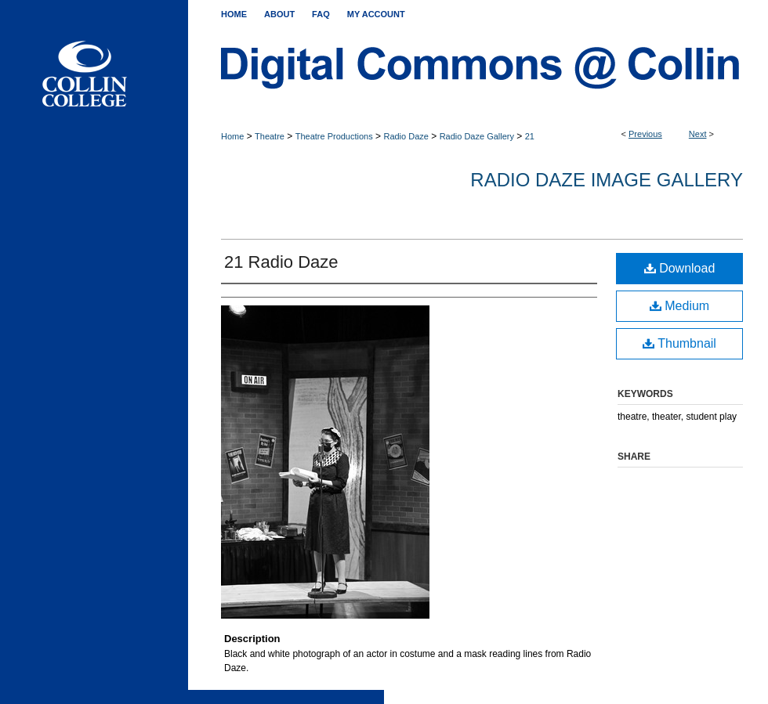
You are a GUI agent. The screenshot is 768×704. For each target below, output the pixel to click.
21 (529, 136)
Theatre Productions (334, 136)
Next (698, 134)
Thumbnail (679, 343)
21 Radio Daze (281, 262)
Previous (645, 134)
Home (232, 136)
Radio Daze (405, 136)
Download (679, 268)
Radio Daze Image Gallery (606, 179)
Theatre (269, 136)
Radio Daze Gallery (477, 136)
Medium (679, 305)
